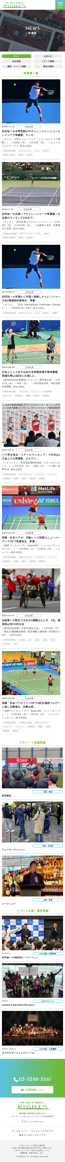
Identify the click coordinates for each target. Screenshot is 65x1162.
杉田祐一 (46, 151)
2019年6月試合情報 (9, 391)
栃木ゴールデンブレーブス (32, 1135)
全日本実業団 (47, 391)
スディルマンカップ (25, 474)
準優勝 (21, 155)
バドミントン (35, 391)
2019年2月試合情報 (9, 722)
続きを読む (26, 146)
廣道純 (37, 640)
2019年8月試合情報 (9, 313)
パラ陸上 (22, 640)
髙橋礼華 (46, 395)
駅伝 (15, 644)
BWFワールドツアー (25, 557)
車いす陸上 (6, 644)
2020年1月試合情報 (9, 151)
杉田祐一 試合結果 (9, 155)
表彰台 (24, 478)
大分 (30, 640)
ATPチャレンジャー (25, 151)
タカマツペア (23, 391)
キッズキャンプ (19, 1131)
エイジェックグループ (42, 1131)
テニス (37, 151)
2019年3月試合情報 (9, 640)
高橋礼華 (36, 395)
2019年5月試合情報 (9, 474)
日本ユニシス (7, 395)
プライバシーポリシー (32, 1121)
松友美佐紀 (18, 395)
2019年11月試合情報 (9, 233)
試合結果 (29, 155)
